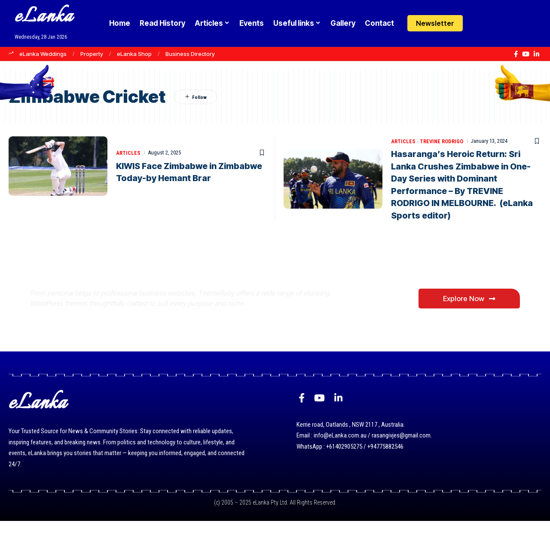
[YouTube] (526, 54)
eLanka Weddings (43, 53)
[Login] (478, 23)
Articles (128, 153)
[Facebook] (516, 54)
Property (91, 53)
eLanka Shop (134, 53)
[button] (495, 23)
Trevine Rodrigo (442, 141)
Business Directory (190, 53)
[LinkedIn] (536, 54)
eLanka (44, 17)
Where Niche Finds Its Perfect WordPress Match (173, 281)
